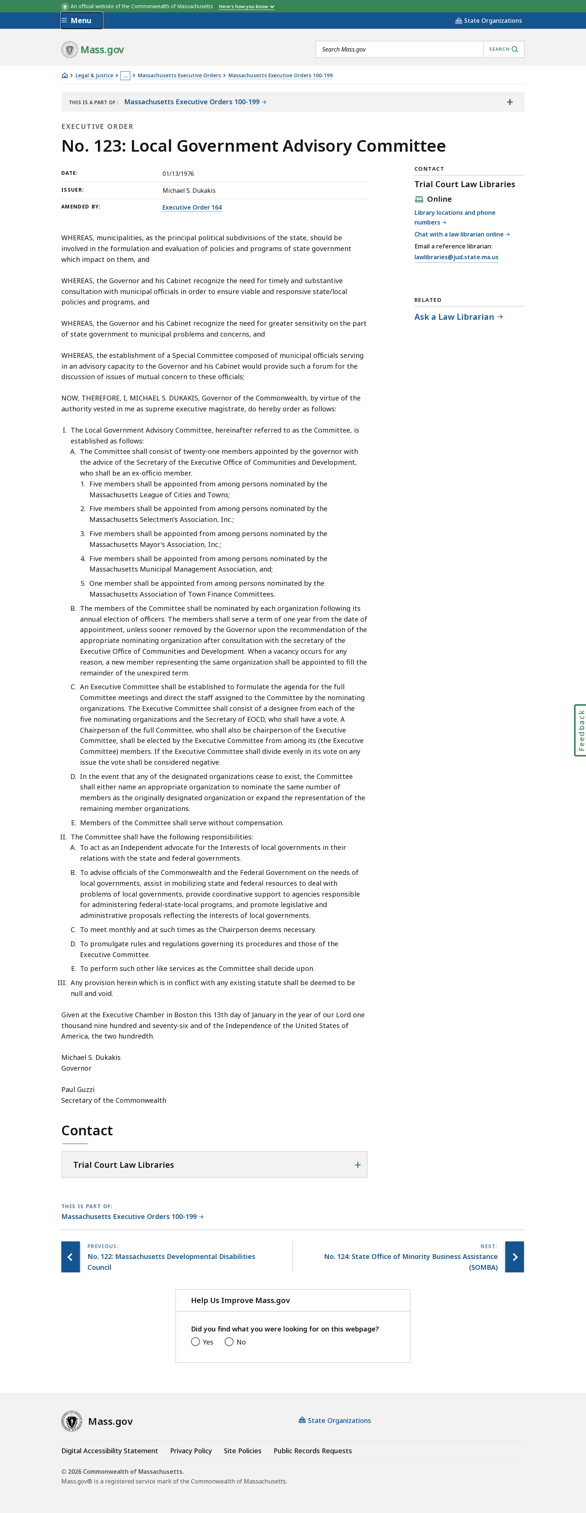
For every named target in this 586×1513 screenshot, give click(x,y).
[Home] (64, 75)
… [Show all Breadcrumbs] (125, 75)
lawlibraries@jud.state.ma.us (456, 257)
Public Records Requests (313, 1450)
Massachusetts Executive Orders (179, 75)
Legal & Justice (94, 75)
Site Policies (243, 1450)
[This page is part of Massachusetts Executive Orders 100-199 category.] (132, 1217)
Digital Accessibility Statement (109, 1450)
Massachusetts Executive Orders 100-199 (280, 75)
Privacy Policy (191, 1450)
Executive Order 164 (192, 207)
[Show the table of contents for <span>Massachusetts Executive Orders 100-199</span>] (509, 102)
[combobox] (420, 49)
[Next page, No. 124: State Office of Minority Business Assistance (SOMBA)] (514, 1257)
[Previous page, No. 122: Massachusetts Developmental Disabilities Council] (70, 1257)
